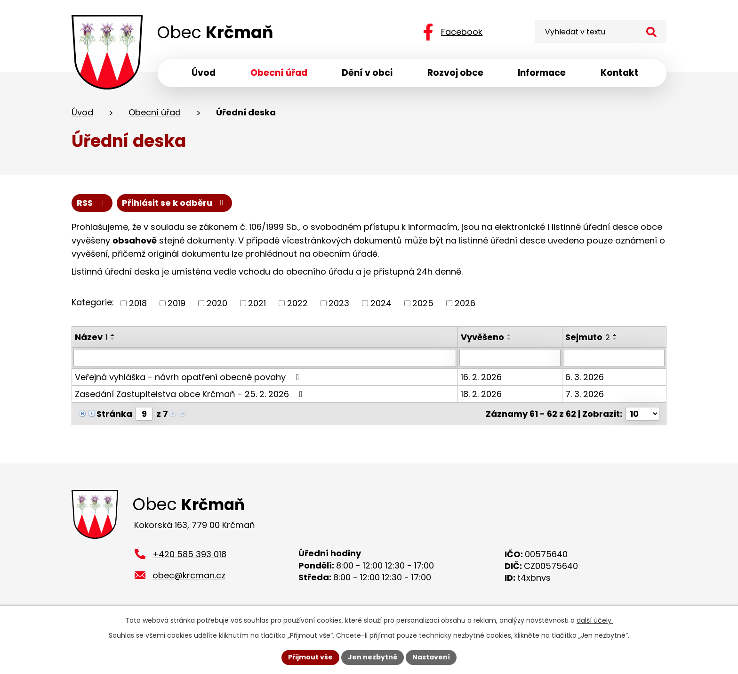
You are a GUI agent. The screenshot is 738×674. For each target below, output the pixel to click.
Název (91, 337)
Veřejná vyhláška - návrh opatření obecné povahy (189, 377)
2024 (381, 303)
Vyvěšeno (483, 337)
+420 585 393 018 (189, 554)
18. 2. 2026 (481, 394)
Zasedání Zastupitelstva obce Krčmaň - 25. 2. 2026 (190, 394)
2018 (138, 303)
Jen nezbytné (372, 657)
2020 (217, 303)
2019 (176, 303)
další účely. (595, 620)
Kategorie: (93, 302)
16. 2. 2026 (481, 377)
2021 (257, 303)
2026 (465, 303)
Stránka (114, 414)
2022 (297, 303)
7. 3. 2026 (584, 394)
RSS (92, 203)
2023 (339, 303)
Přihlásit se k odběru (174, 203)
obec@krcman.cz (188, 575)
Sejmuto (587, 337)
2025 (422, 303)
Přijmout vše (310, 657)
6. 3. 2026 (584, 377)
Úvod (82, 112)
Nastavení (431, 657)
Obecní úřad (154, 112)
